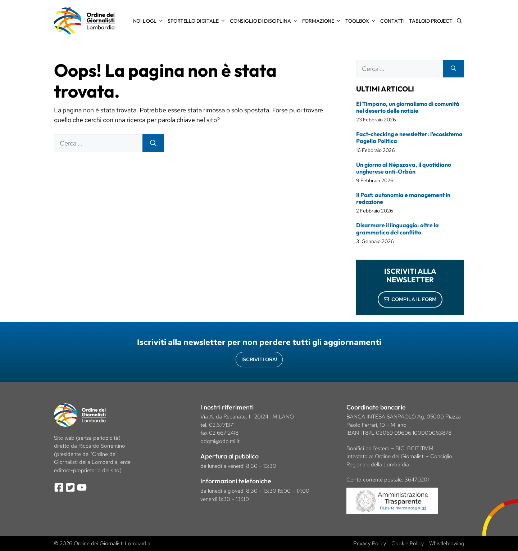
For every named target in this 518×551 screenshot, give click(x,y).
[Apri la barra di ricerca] (459, 21)
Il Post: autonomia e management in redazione (403, 198)
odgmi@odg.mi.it (220, 441)
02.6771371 (222, 425)
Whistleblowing (446, 543)
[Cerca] (153, 143)
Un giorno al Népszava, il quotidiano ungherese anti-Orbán (403, 168)
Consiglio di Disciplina (265, 21)
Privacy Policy (369, 543)
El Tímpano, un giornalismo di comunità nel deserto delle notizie (407, 107)
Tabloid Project (431, 21)
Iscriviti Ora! (259, 359)
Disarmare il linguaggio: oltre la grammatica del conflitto (397, 228)
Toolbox (361, 21)
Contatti (392, 21)
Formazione (323, 21)
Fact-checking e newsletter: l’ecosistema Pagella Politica (409, 137)
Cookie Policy (407, 543)
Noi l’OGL (149, 21)
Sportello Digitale (197, 21)
